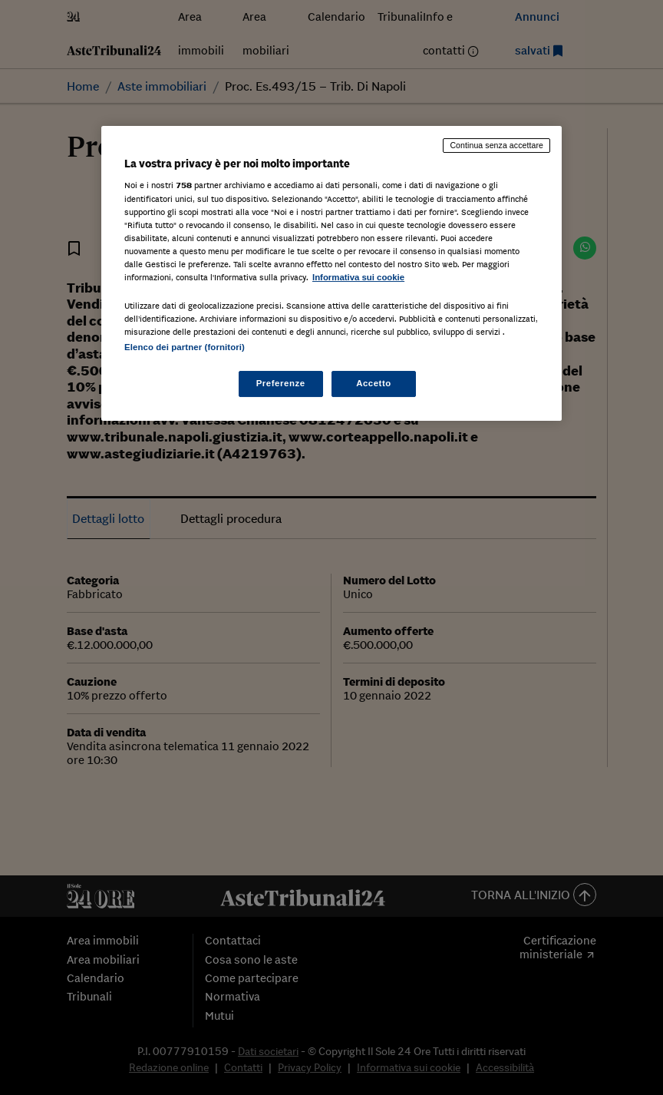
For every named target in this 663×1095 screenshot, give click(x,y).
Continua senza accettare (496, 145)
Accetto (373, 383)
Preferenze (280, 383)
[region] (331, 273)
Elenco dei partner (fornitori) (184, 347)
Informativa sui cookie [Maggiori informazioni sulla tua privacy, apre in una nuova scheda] (358, 277)
